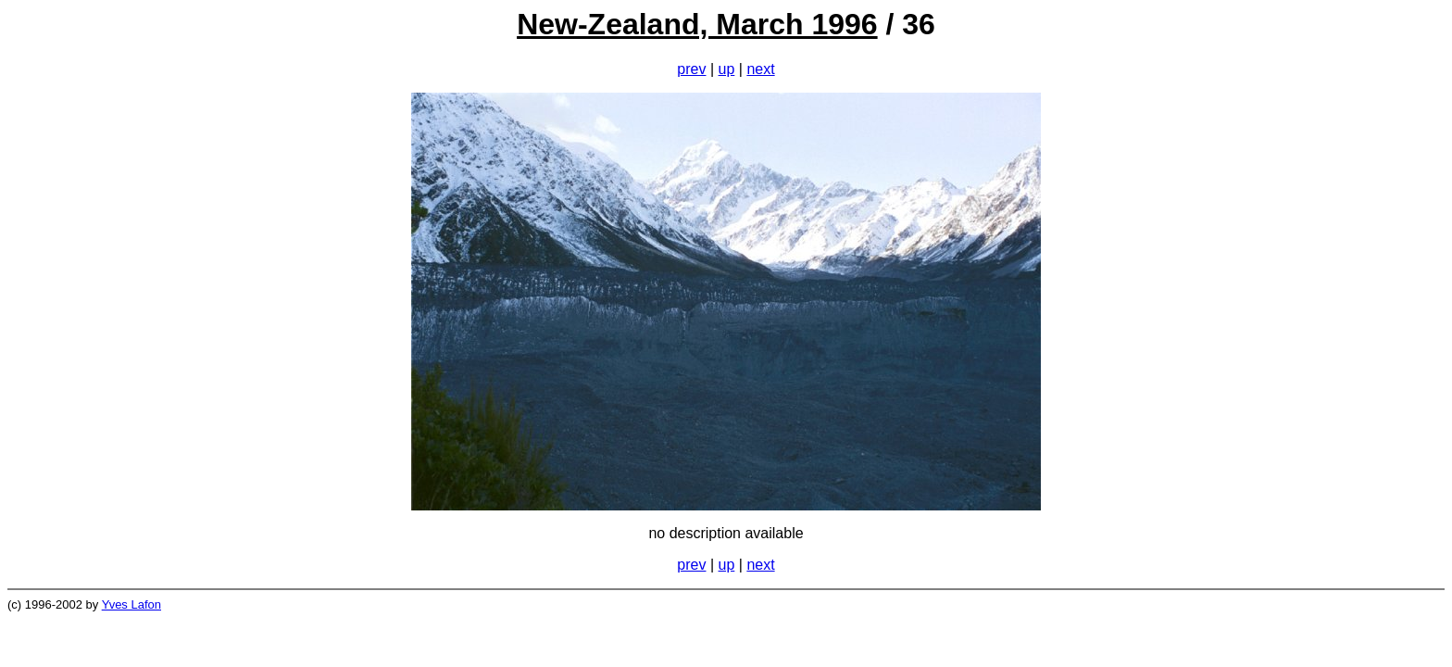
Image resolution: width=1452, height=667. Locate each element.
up (727, 69)
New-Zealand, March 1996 (697, 24)
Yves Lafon (131, 604)
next (760, 69)
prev (691, 69)
